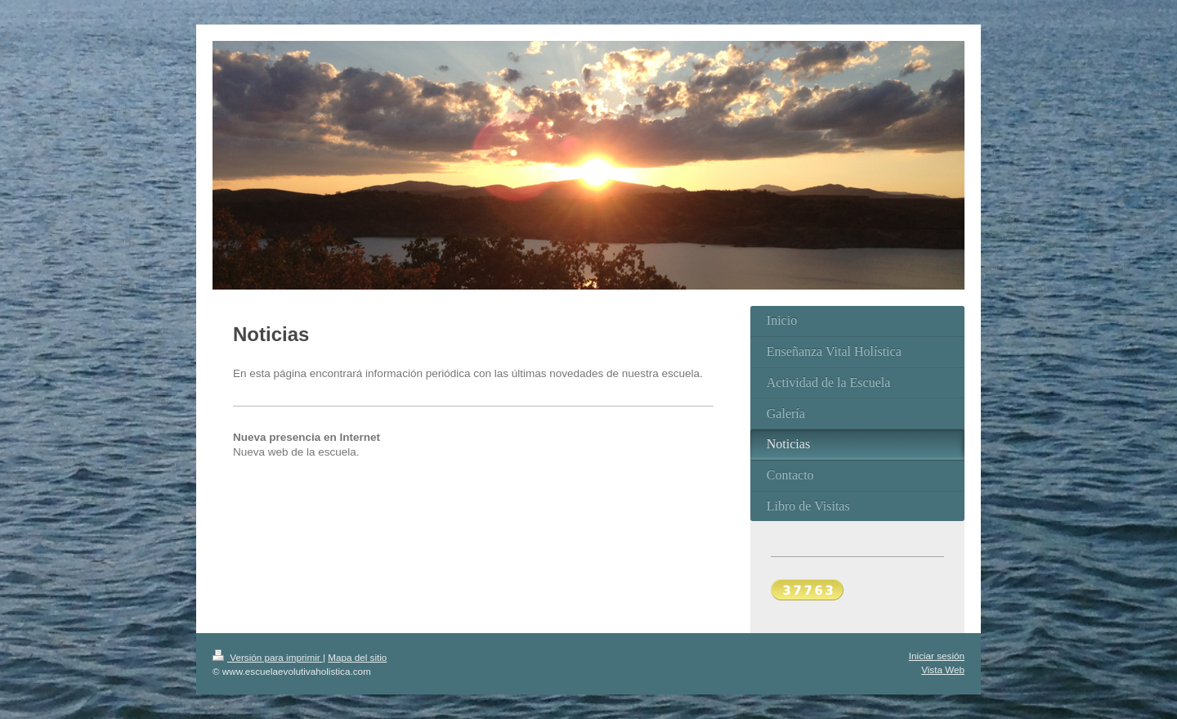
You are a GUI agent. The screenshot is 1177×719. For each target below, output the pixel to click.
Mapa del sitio (357, 657)
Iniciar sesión (936, 655)
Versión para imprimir (268, 657)
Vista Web (942, 669)
